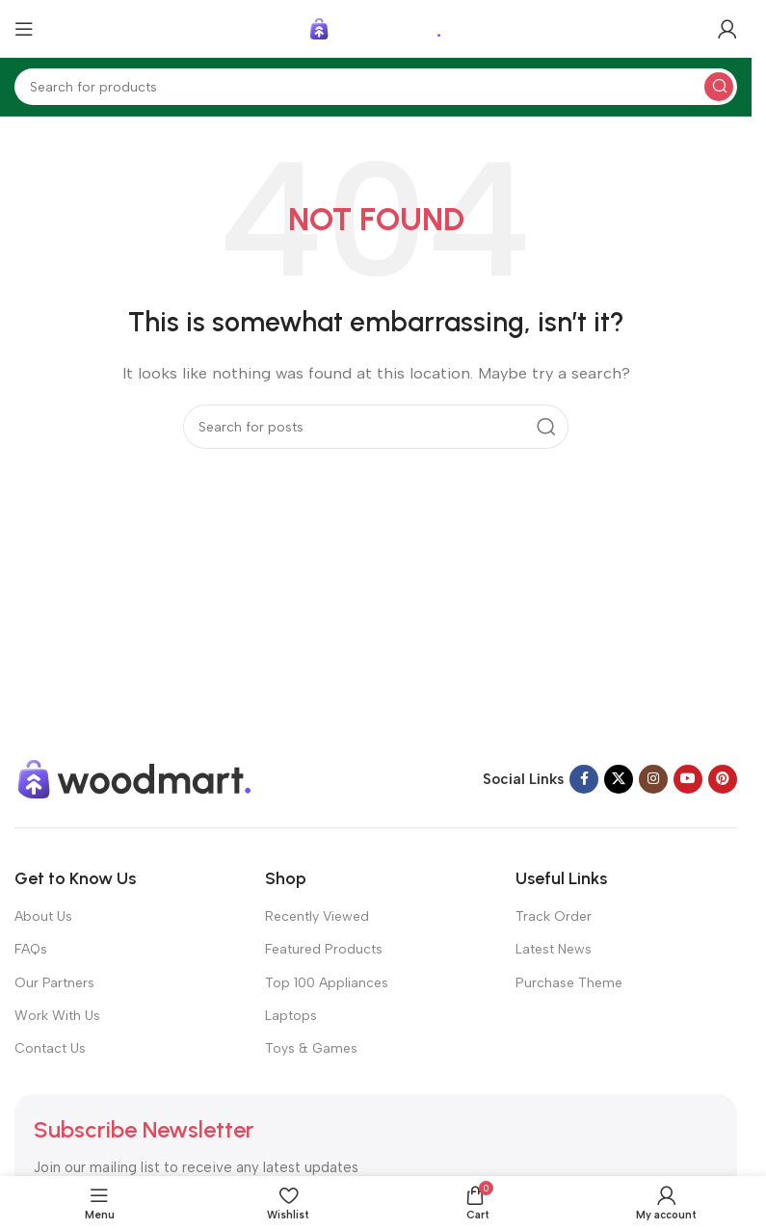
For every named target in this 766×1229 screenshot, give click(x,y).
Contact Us (50, 1048)
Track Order (553, 916)
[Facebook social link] (583, 779)
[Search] (375, 86)
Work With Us (57, 1015)
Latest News (553, 949)
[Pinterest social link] (722, 779)
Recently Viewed (317, 916)
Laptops (291, 1015)
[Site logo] (375, 28)
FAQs (30, 949)
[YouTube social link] (688, 779)
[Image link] (134, 778)
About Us (43, 916)
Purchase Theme (568, 983)
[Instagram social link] (653, 779)
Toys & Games (311, 1048)
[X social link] (618, 779)
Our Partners (54, 983)
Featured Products (324, 949)
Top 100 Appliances (326, 983)
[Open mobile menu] (24, 29)
